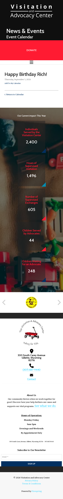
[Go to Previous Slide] (4, 302)
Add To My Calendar (13, 83)
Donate (31, 50)
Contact (31, 379)
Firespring (37, 491)
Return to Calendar (15, 94)
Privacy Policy (31, 480)
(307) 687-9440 (31, 369)
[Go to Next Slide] (59, 302)
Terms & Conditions (31, 483)
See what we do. (45, 406)
